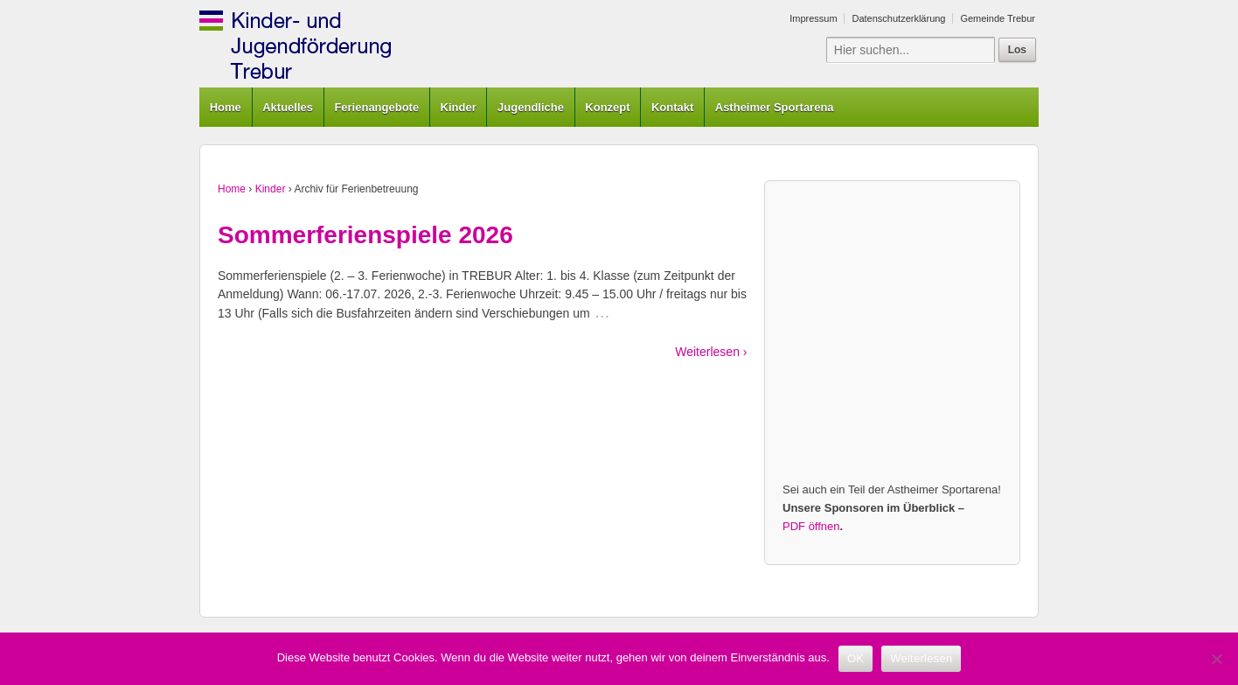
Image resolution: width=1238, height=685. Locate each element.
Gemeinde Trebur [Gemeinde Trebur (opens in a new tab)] (997, 18)
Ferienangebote (376, 107)
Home (225, 107)
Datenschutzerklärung (898, 18)
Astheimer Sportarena (774, 107)
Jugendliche (530, 107)
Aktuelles (287, 107)
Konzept (607, 107)
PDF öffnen (811, 526)
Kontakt (672, 107)
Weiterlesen (921, 658)
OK (855, 658)
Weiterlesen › (711, 352)
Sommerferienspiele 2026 (365, 234)
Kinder (458, 107)
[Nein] (1216, 659)
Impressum (813, 18)
